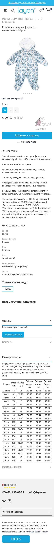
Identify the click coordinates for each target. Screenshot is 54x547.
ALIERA (8, 289)
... (38, 19)
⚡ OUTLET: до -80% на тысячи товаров (27, 2)
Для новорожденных (23, 19)
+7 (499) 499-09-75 (13, 492)
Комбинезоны (8, 22)
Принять (16, 538)
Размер (5, 104)
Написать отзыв (13, 334)
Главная (6, 19)
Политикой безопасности (36, 532)
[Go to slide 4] (29, 93)
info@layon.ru (37, 492)
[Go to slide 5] (31, 93)
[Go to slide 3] (27, 93)
